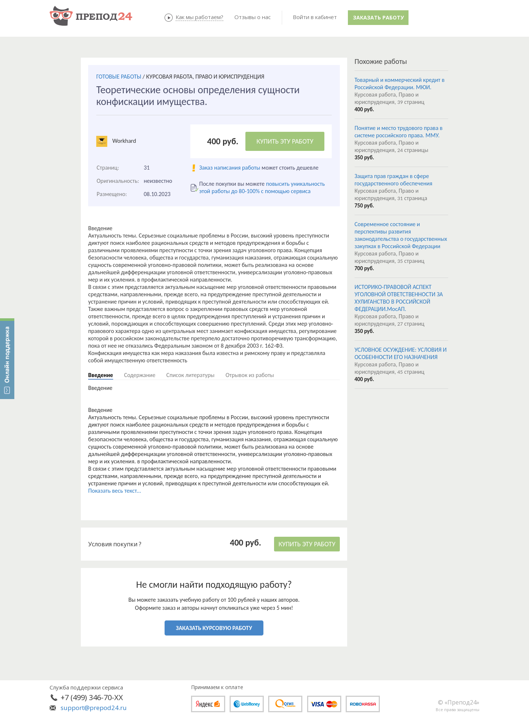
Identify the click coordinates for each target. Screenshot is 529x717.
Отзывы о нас (252, 17)
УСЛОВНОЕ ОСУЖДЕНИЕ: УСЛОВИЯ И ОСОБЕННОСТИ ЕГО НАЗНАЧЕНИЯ (401, 353)
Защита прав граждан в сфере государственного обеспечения (393, 180)
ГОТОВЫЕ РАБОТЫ (118, 76)
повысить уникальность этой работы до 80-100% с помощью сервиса (262, 187)
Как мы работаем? (199, 17)
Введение (100, 375)
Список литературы (190, 375)
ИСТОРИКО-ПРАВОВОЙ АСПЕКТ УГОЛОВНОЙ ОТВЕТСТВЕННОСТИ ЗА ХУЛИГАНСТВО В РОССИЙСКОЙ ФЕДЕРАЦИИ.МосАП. (399, 297)
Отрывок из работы (250, 375)
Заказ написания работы (229, 167)
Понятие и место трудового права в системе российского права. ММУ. (399, 131)
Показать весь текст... (114, 490)
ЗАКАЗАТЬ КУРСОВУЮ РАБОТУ (214, 627)
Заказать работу (378, 17)
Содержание (139, 375)
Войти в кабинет (315, 17)
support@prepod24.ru (94, 707)
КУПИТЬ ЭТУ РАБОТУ (284, 141)
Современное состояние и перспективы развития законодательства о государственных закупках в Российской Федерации (401, 235)
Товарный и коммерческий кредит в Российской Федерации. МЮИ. (400, 83)
